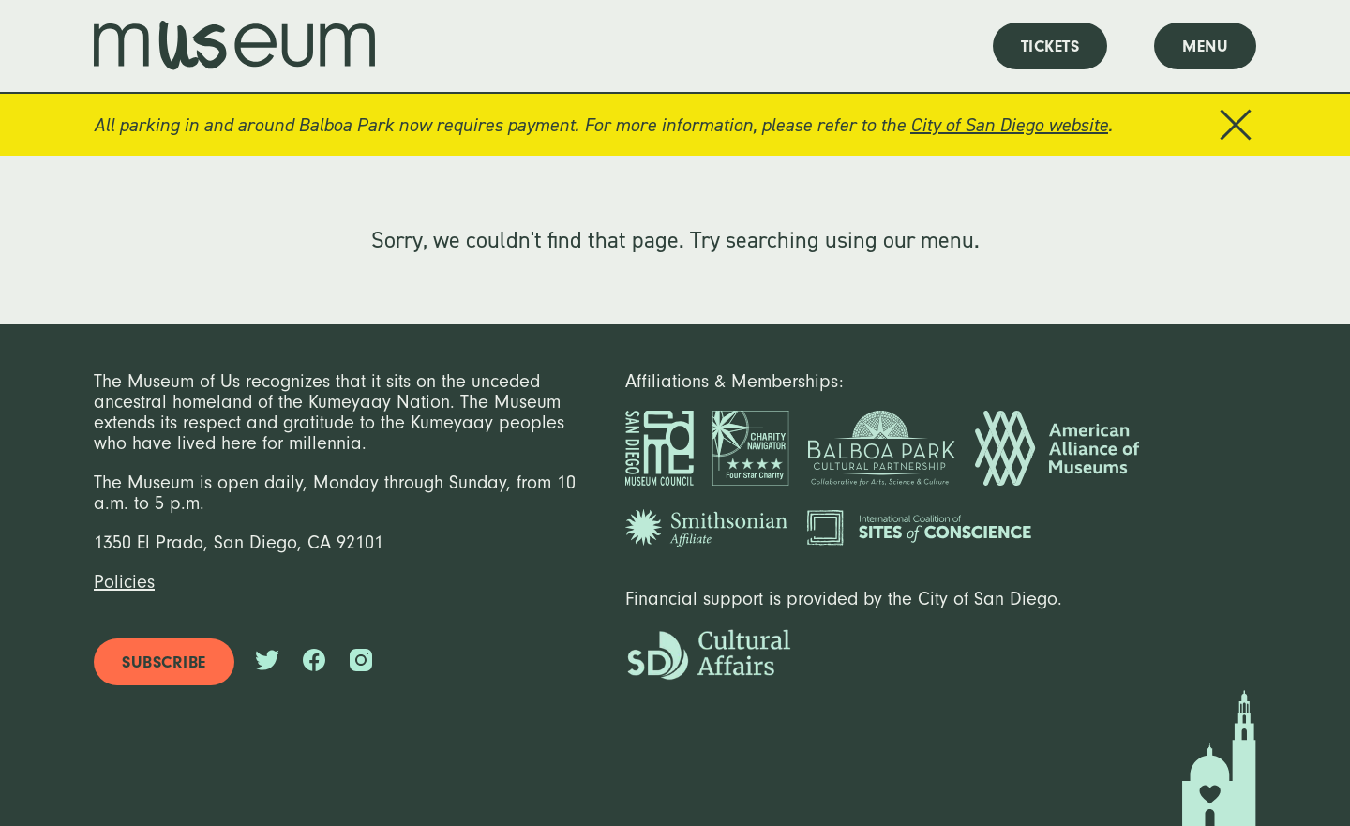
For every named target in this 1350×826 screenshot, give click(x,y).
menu (1205, 46)
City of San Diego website (1009, 125)
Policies (124, 582)
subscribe (164, 662)
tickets (1050, 46)
